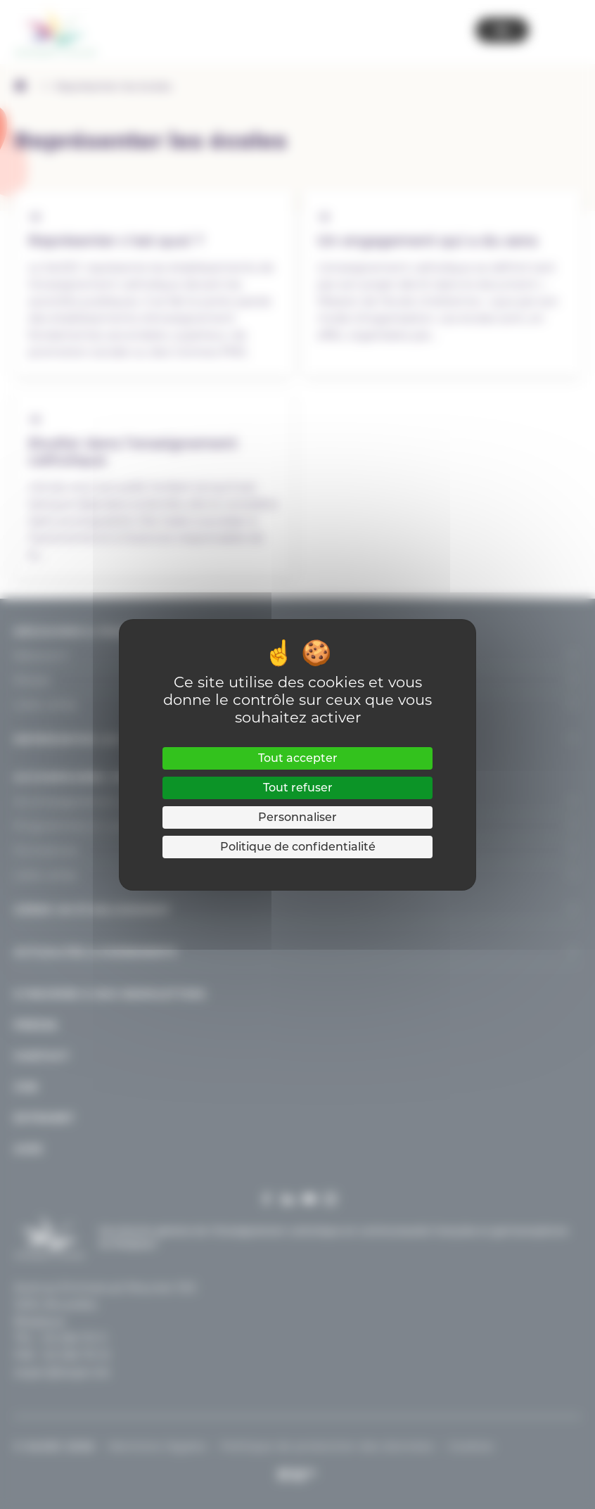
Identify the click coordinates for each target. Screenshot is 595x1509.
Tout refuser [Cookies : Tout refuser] (298, 787)
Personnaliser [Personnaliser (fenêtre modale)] (297, 817)
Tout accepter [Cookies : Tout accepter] (298, 758)
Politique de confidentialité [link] (298, 846)
